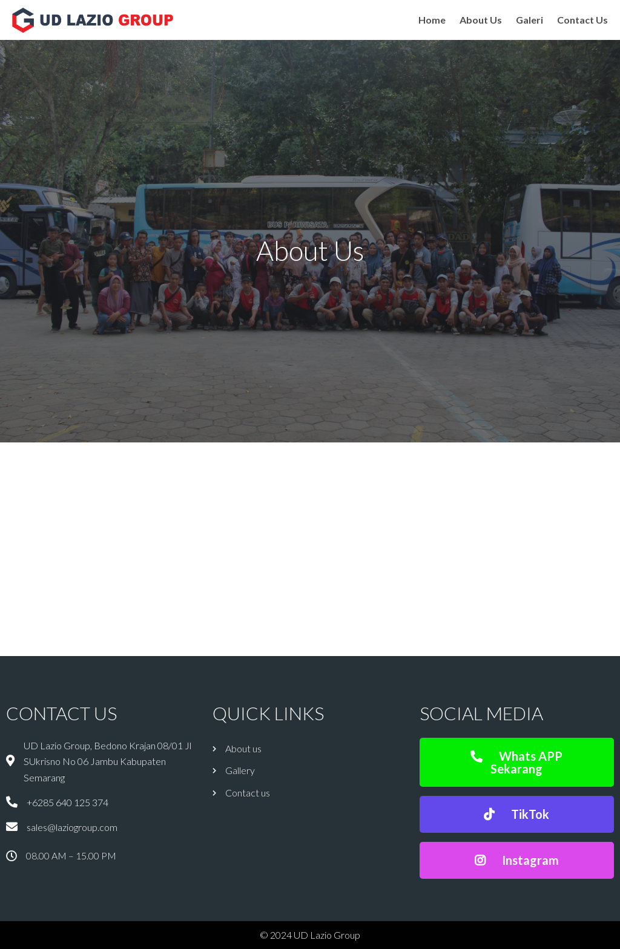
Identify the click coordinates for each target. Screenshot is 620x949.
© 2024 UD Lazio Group (310, 935)
